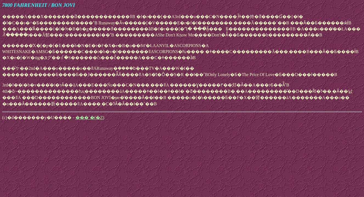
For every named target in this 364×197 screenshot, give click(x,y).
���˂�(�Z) (89, 117)
